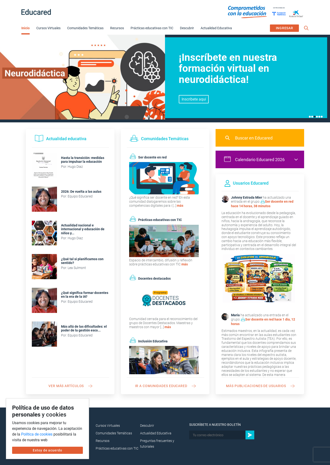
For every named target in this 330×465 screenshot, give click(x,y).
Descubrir (187, 28)
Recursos (117, 28)
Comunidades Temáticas (85, 28)
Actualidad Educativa (216, 28)
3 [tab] (315, 117)
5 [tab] (319, 117)
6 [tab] (322, 117)
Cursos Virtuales (48, 28)
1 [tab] (310, 117)
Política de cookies (36, 434)
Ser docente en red (279, 201)
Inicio (25, 28)
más (180, 205)
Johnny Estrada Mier (246, 197)
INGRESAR (284, 28)
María (235, 315)
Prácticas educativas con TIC (152, 28)
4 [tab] (317, 117)
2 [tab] (312, 117)
